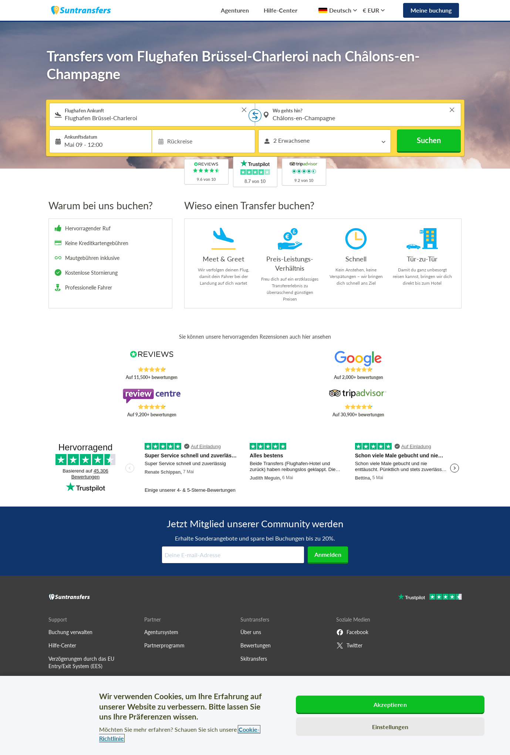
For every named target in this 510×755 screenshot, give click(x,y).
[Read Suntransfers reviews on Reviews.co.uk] (151, 358)
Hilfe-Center (280, 10)
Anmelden (327, 554)
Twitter (349, 645)
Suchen (429, 140)
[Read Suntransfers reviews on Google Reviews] (358, 358)
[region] (255, 715)
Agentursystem (161, 632)
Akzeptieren (390, 704)
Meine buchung (431, 10)
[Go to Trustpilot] (430, 597)
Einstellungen (390, 726)
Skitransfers (253, 659)
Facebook (352, 632)
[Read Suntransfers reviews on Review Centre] (151, 396)
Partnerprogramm (164, 645)
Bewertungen (255, 645)
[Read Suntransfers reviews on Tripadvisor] (358, 396)
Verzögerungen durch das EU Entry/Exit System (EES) (81, 662)
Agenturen (235, 10)
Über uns (250, 632)
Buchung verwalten (70, 632)
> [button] (244, 110)
